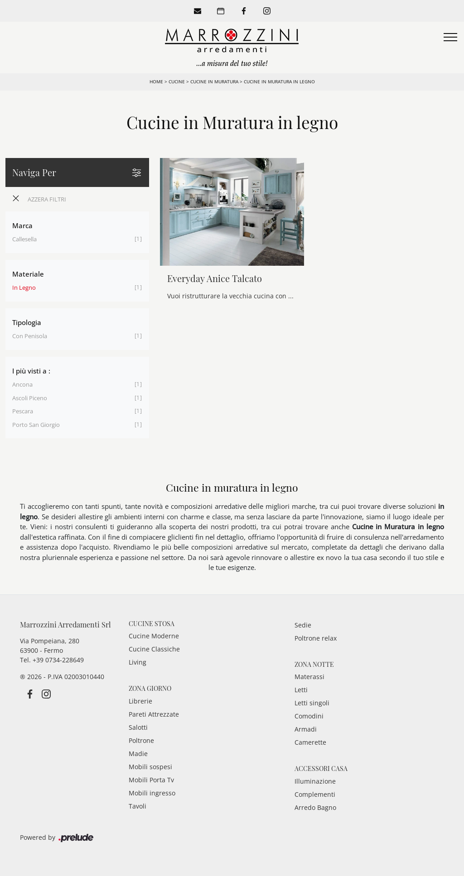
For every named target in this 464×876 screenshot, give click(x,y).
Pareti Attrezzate (154, 714)
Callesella (24, 239)
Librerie (140, 701)
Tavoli (137, 806)
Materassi (309, 676)
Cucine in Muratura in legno (279, 81)
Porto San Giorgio (36, 425)
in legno (24, 287)
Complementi (315, 794)
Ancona (22, 384)
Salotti (138, 727)
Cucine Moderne (154, 636)
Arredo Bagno (315, 807)
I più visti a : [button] (31, 370)
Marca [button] (22, 225)
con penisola (29, 336)
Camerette (310, 742)
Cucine (177, 81)
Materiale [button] (28, 273)
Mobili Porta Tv (151, 779)
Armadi (306, 729)
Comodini (309, 716)
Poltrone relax (316, 638)
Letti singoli (312, 703)
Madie (138, 753)
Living (137, 662)
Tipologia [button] (26, 322)
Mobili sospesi (150, 766)
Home (156, 81)
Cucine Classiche (154, 649)
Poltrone (141, 740)
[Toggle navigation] (450, 37)
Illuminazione (315, 781)
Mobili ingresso (152, 793)
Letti (301, 689)
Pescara (22, 411)
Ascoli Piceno (29, 398)
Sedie (303, 625)
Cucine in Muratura (214, 81)
